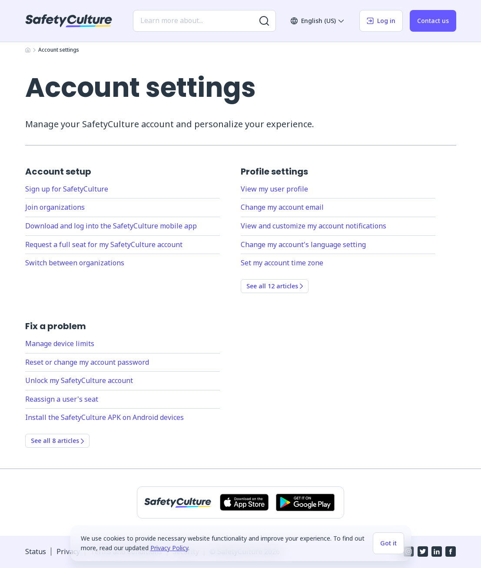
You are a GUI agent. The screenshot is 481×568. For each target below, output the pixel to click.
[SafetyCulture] (68, 20)
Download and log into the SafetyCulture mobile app (111, 226)
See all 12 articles (274, 286)
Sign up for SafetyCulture (66, 189)
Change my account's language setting (303, 244)
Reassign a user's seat (61, 399)
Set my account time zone (282, 262)
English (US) (318, 21)
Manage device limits (59, 343)
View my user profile (274, 189)
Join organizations (55, 207)
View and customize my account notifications (313, 226)
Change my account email (282, 207)
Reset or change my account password (87, 362)
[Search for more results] (264, 21)
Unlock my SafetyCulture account (79, 380)
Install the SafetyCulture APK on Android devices (104, 417)
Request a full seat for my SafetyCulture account (103, 244)
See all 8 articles (57, 440)
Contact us (433, 21)
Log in (381, 21)
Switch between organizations (74, 262)
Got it (388, 543)
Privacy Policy (169, 548)
